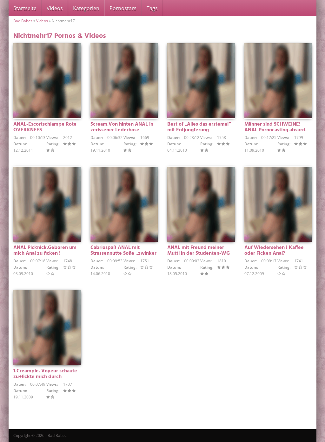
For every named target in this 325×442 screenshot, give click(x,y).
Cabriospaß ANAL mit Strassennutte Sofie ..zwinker (123, 251)
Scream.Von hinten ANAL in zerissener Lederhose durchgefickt (121, 130)
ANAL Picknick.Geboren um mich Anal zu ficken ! (44, 251)
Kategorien (86, 8)
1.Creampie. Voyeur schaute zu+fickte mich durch (45, 374)
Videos (55, 8)
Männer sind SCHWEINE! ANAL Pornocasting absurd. (275, 127)
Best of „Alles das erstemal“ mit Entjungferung (199, 127)
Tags (152, 8)
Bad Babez (22, 21)
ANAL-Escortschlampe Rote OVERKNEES (44, 127)
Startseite (24, 8)
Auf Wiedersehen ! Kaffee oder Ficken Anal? (274, 251)
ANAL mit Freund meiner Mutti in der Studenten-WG (198, 251)
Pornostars (122, 8)
